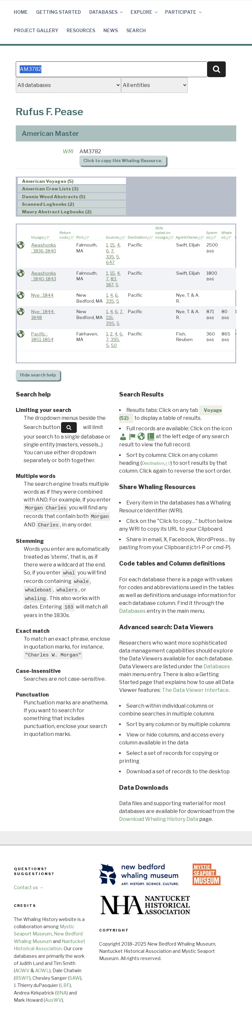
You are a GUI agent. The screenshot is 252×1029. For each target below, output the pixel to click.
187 (110, 284)
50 (114, 345)
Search (136, 30)
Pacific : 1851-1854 (42, 336)
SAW (74, 978)
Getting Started (58, 12)
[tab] (72, 181)
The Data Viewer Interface (195, 690)
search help (38, 375)
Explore (144, 12)
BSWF (22, 978)
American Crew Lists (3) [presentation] (50, 188)
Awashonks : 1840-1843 (43, 276)
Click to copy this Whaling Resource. (122, 160)
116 (109, 317)
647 (110, 262)
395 (110, 323)
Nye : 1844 (42, 295)
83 (113, 278)
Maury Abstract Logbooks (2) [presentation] (57, 211)
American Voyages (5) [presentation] (48, 181)
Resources (81, 30)
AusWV (53, 1000)
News (110, 30)
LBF (65, 985)
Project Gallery (36, 30)
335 (110, 256)
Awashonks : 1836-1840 (43, 247)
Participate (183, 12)
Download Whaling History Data (158, 819)
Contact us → (29, 887)
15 (112, 244)
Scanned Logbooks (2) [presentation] (48, 204)
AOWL (42, 970)
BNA (61, 993)
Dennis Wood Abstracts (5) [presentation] (53, 196)
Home (21, 12)
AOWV (22, 970)
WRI (68, 151)
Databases (106, 12)
